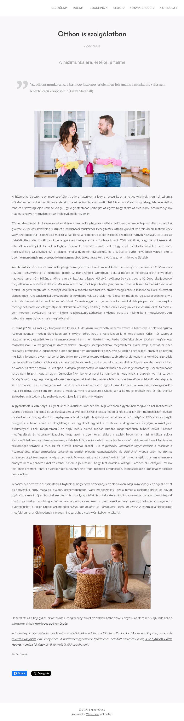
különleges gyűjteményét (51, 623)
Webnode (92, 714)
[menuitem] (67, 8)
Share (19, 673)
